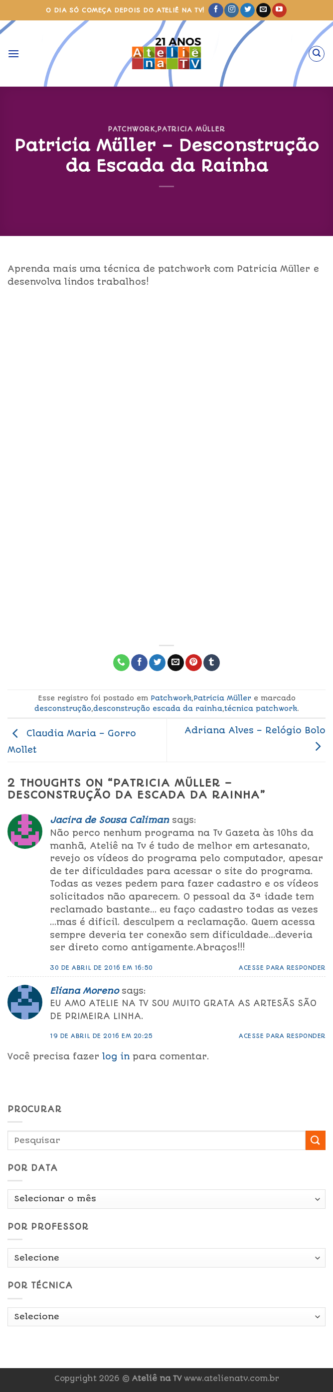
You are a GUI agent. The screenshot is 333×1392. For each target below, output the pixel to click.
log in (116, 1056)
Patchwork (131, 129)
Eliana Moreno (84, 991)
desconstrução (62, 708)
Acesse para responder (282, 967)
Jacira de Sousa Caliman (109, 820)
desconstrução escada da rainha (157, 708)
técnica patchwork (260, 708)
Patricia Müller (191, 129)
